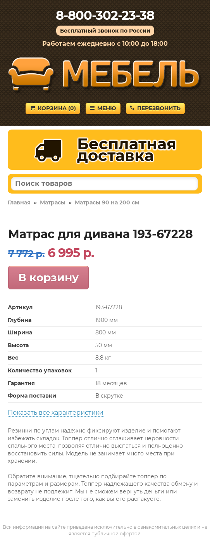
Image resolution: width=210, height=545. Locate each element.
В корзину (48, 277)
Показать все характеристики (55, 412)
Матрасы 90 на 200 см (107, 202)
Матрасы (52, 202)
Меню (103, 108)
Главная (19, 202)
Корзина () (53, 108)
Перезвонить (155, 108)
